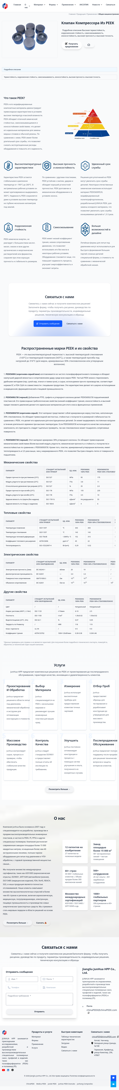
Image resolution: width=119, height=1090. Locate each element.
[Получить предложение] (113, 1078)
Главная (17, 4)
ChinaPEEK (30, 1084)
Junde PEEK (52, 1084)
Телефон (15, 987)
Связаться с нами (75, 323)
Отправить (39, 1011)
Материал (39, 4)
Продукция (81, 14)
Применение (69, 4)
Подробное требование (19, 996)
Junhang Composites (85, 1084)
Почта (49, 979)
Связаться (110, 4)
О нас (27, 6)
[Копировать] (88, 1013)
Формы (53, 4)
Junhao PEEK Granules (66, 1084)
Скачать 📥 (41, 923)
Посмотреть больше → (59, 789)
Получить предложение (71, 45)
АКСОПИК (84, 4)
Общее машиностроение (108, 14)
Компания (51, 987)
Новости (97, 4)
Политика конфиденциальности (82, 1076)
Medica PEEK (41, 1084)
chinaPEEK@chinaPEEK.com (102, 1010)
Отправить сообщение (47, 323)
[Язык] (12, 1070)
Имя (13, 979)
